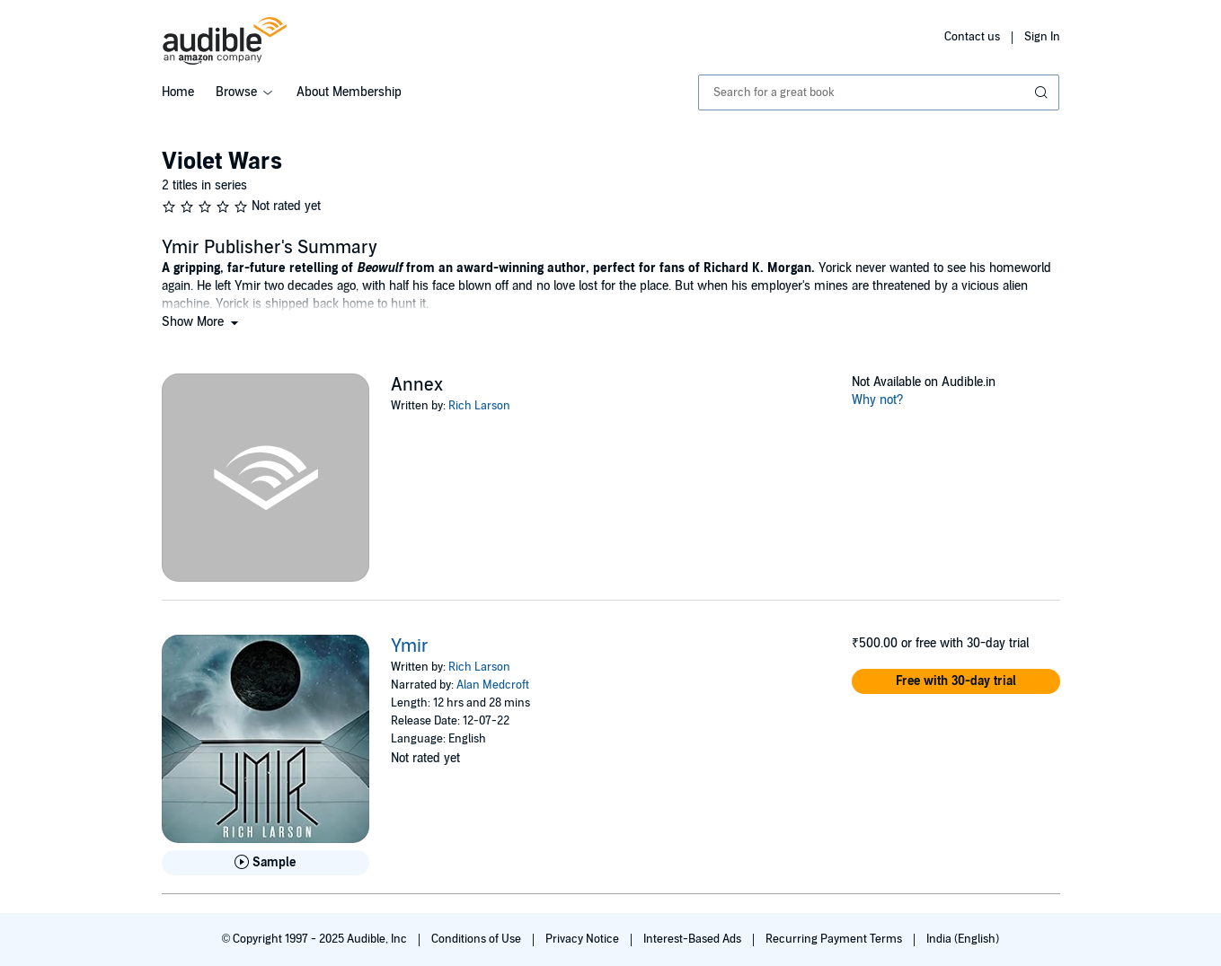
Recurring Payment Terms (835, 939)
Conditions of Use (477, 939)
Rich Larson (479, 406)
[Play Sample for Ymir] (266, 862)
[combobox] (879, 92)
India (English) (962, 939)
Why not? (878, 400)
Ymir (410, 646)
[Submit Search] (1043, 92)
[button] (202, 321)
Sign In (1042, 37)
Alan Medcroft (492, 685)
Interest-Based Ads (693, 939)
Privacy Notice (583, 939)
